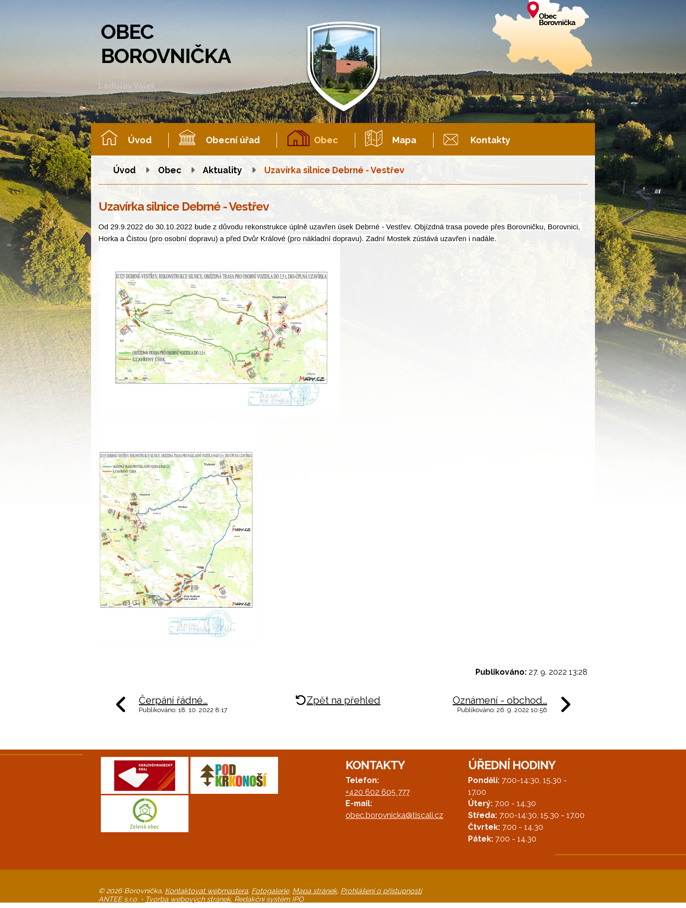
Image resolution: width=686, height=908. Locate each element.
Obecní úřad (233, 140)
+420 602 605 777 (377, 792)
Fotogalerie (270, 890)
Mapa (404, 140)
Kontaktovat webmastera (206, 890)
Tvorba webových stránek (188, 899)
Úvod (140, 140)
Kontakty (490, 140)
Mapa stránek (314, 890)
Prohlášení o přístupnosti (381, 890)
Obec (326, 140)
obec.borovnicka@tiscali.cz (394, 815)
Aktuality (222, 170)
